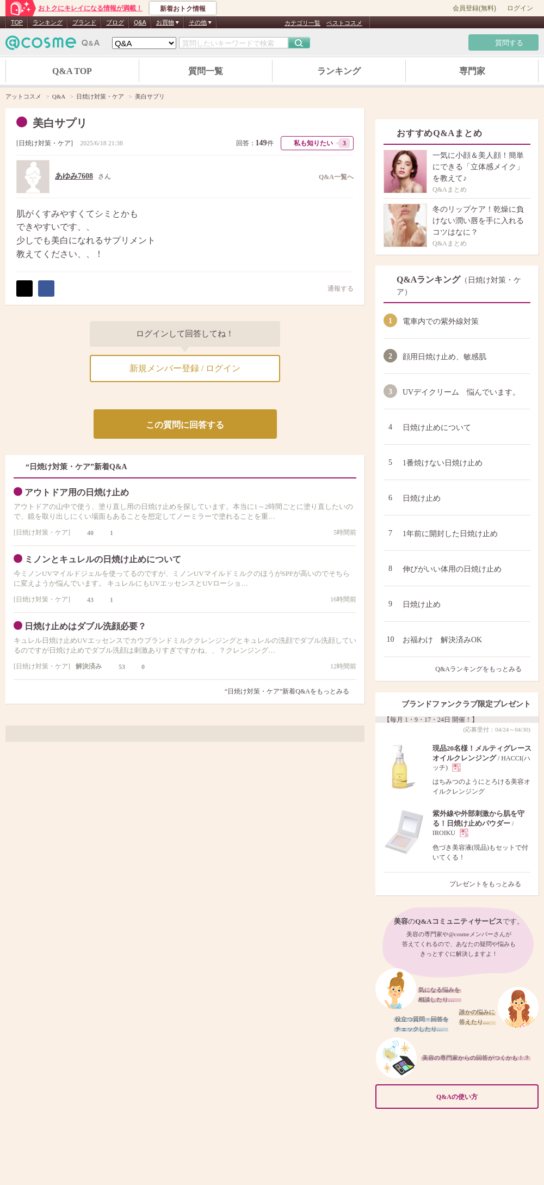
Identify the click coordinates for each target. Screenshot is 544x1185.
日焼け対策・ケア (44, 143)
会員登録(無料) (474, 8)
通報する (335, 288)
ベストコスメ (344, 23)
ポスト (24, 288)
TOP (17, 22)
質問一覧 (205, 71)
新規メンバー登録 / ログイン (184, 368)
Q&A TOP (72, 71)
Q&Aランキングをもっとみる (482, 669)
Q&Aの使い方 (484, 1096)
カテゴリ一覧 (302, 23)
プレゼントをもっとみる (489, 884)
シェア (46, 288)
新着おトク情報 (183, 9)
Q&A (140, 22)
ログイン (520, 8)
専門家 (472, 71)
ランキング (48, 22)
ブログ (115, 22)
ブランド (84, 22)
